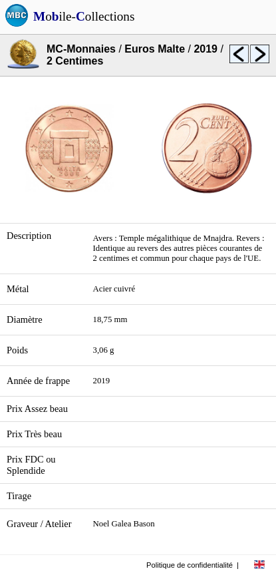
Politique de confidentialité (189, 565)
